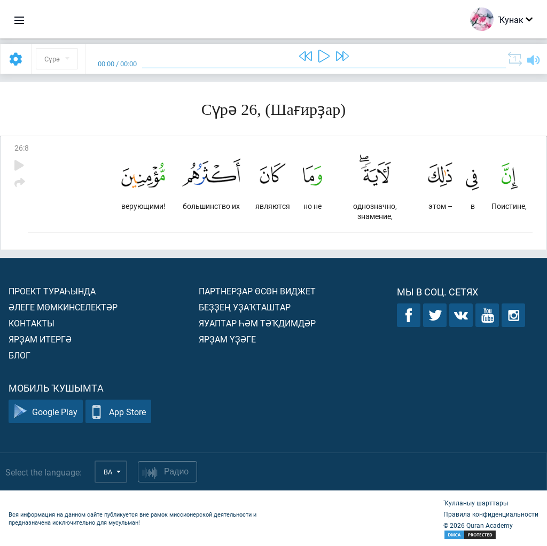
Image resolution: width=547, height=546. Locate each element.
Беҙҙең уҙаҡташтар (245, 307)
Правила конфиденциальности (490, 514)
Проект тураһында (52, 291)
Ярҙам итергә (40, 339)
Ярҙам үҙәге (227, 339)
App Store (118, 411)
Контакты (31, 323)
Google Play (45, 411)
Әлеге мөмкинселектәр (63, 307)
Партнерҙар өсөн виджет (257, 291)
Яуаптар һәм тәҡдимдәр (257, 323)
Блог (19, 355)
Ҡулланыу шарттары (475, 502)
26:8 (21, 148)
